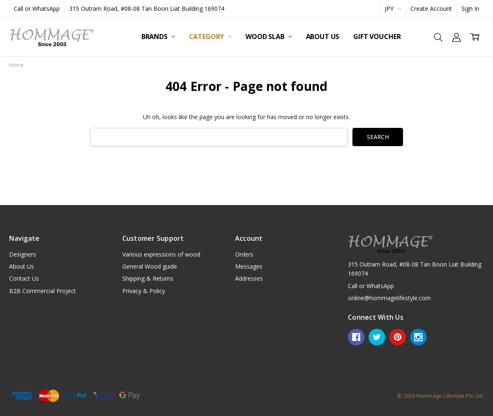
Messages (248, 266)
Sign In (470, 8)
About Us (323, 36)
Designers (22, 254)
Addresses (249, 278)
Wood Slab (268, 36)
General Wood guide (149, 266)
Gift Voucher (377, 36)
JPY (393, 8)
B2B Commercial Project (42, 291)
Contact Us (24, 278)
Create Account (431, 8)
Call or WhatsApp (37, 8)
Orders (244, 254)
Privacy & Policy (143, 291)
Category (210, 36)
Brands (158, 36)
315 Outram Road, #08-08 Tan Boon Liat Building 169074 (146, 8)
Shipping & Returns (147, 278)
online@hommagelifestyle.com (389, 298)
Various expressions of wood (161, 254)
